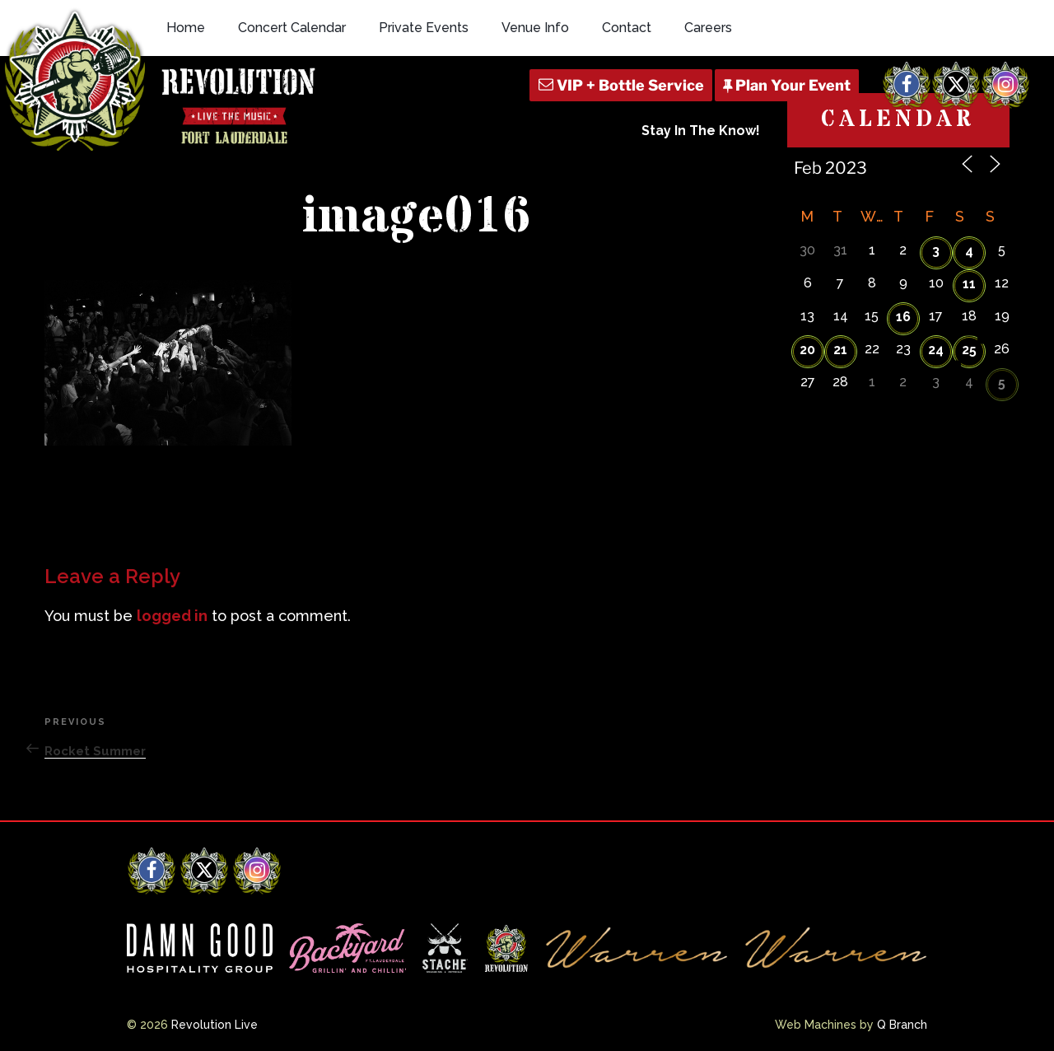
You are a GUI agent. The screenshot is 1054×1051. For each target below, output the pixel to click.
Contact (626, 27)
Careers (708, 27)
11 (969, 284)
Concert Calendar (292, 27)
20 (807, 349)
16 (903, 317)
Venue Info (535, 27)
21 (840, 349)
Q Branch (902, 1024)
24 (936, 349)
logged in (172, 615)
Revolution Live (214, 1024)
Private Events (424, 27)
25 (969, 349)
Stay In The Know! (700, 130)
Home (185, 27)
